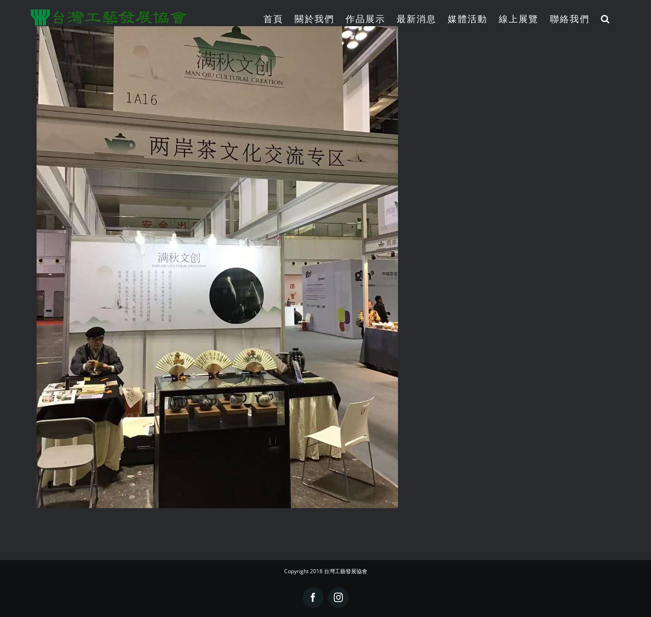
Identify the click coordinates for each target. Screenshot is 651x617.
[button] (605, 18)
